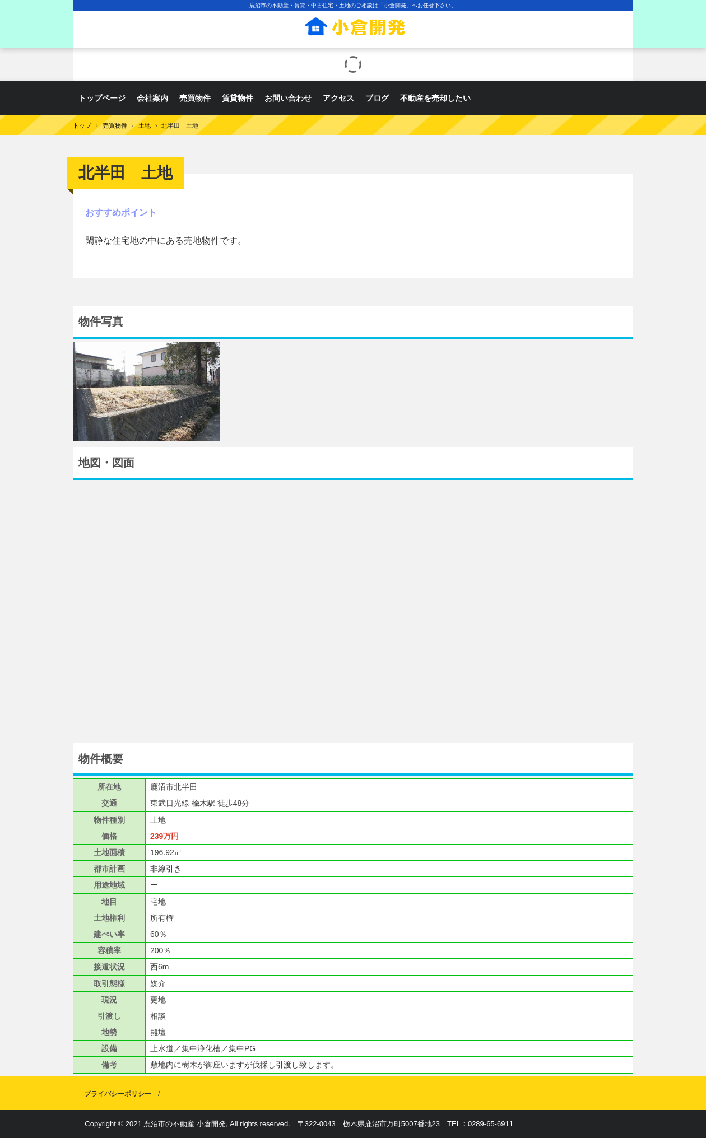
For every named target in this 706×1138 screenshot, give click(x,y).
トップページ (102, 98)
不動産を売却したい (435, 98)
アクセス (338, 98)
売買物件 (195, 98)
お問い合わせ (288, 98)
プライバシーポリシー (117, 1094)
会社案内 (152, 98)
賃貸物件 (237, 98)
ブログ (377, 98)
